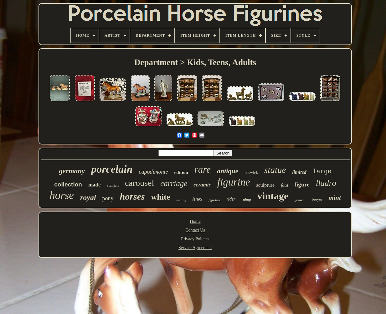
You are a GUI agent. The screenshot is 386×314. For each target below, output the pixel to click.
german (300, 200)
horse (61, 195)
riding (246, 199)
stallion (113, 185)
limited (299, 172)
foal (284, 185)
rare (202, 169)
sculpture (265, 185)
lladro (326, 183)
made (94, 185)
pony (108, 198)
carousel (139, 183)
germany (72, 171)
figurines (214, 200)
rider (231, 199)
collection (68, 184)
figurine (233, 182)
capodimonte (153, 172)
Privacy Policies (195, 239)
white (160, 196)
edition (181, 172)
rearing (181, 200)
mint (334, 197)
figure (302, 184)
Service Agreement (195, 247)
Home (195, 221)
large (322, 171)
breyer (317, 199)
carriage (173, 183)
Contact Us (195, 230)
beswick (251, 172)
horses (132, 196)
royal (88, 197)
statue (275, 170)
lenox (197, 199)
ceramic (202, 185)
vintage (273, 195)
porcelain (111, 169)
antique (227, 171)
